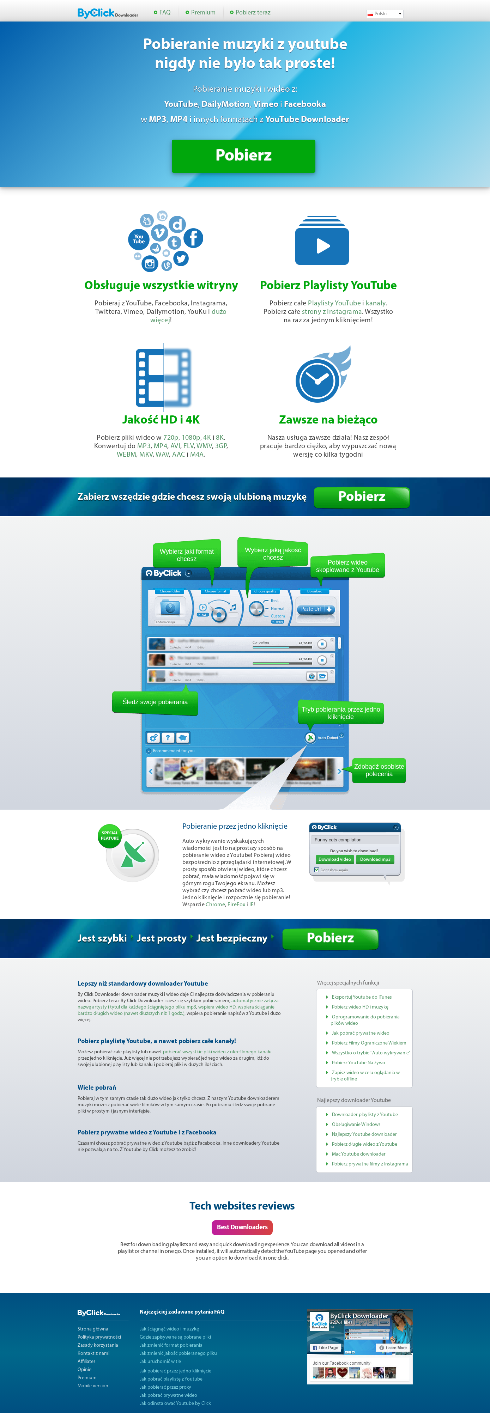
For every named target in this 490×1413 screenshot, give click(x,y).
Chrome (215, 905)
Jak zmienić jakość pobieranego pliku (178, 1353)
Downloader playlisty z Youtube (365, 1114)
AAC (178, 454)
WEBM (127, 454)
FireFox (237, 905)
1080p (191, 437)
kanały (375, 303)
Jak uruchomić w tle (160, 1361)
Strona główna (93, 1329)
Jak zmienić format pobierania (171, 1345)
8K (220, 437)
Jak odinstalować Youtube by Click (175, 1403)
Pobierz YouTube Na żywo (358, 1063)
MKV (146, 454)
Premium (203, 13)
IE (251, 905)
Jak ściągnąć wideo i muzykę (169, 1329)
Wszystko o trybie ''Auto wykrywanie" (371, 1053)
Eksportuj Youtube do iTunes (362, 997)
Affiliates (87, 1361)
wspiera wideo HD (217, 1007)
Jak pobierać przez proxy (165, 1387)
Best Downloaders (242, 1227)
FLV (188, 446)
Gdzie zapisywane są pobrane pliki (175, 1337)
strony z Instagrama (332, 312)
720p (171, 437)
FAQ (164, 13)
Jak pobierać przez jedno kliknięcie (175, 1371)
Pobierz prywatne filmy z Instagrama (370, 1164)
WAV (162, 454)
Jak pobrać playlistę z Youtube (171, 1379)
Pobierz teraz (253, 13)
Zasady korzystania (98, 1345)
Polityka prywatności (99, 1337)
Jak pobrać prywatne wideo (360, 1033)
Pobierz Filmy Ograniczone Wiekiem (369, 1043)
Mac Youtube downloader (359, 1154)
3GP (220, 446)
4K (207, 437)
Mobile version (93, 1386)
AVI (175, 446)
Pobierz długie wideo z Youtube (364, 1144)
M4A (197, 454)
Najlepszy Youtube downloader (364, 1134)
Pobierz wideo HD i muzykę (360, 1007)
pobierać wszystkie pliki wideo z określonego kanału (217, 1052)
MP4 (160, 446)
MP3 (144, 446)
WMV (204, 446)
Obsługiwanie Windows (356, 1124)
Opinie (84, 1369)
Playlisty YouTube (334, 303)
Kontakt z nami (93, 1353)
